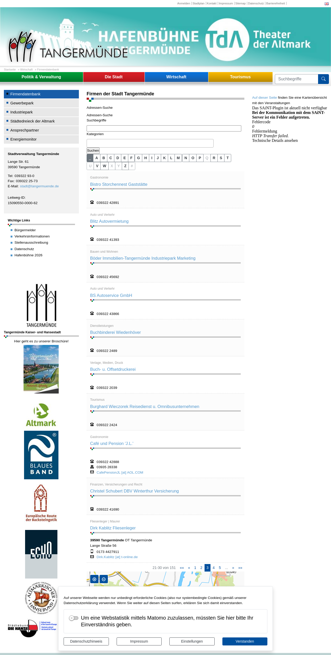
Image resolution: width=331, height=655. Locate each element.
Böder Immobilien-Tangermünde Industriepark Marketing (143, 258)
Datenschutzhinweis (86, 641)
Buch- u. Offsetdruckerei (113, 369)
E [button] (124, 158)
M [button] (178, 158)
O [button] (192, 158)
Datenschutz (256, 3)
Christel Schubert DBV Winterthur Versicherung (134, 491)
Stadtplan (198, 3)
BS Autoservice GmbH (111, 295)
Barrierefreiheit (275, 3)
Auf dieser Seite (264, 97)
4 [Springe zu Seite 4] (214, 568)
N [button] (185, 158)
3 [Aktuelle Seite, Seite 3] (208, 568)
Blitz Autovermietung (109, 221)
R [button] (214, 158)
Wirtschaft (26, 69)
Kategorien (95, 134)
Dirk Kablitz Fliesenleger (113, 528)
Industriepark (21, 112)
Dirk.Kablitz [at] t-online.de (117, 557)
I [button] (151, 158)
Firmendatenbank (48, 69)
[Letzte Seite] (240, 568)
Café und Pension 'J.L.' (111, 443)
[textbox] (89, 143)
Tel (10, 176)
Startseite (10, 69)
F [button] (131, 158)
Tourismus (240, 77)
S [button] (221, 158)
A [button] (96, 158)
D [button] (117, 158)
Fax (11, 181)
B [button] (103, 158)
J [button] (158, 158)
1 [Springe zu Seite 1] (195, 568)
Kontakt (211, 3)
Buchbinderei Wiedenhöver (115, 332)
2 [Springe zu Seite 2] (201, 568)
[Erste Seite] (182, 568)
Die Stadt (114, 77)
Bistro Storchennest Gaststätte (118, 184)
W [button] (104, 166)
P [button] (200, 158)
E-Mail (13, 186)
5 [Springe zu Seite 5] (220, 568)
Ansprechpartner (24, 130)
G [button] (138, 158)
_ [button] (90, 158)
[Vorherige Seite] (189, 568)
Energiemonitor (23, 139)
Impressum (139, 641)
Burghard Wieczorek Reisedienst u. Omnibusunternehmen (144, 406)
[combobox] (150, 143)
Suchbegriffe (96, 120)
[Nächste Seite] (233, 568)
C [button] (110, 158)
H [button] (145, 158)
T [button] (228, 158)
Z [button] (125, 166)
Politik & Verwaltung (41, 77)
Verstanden (245, 641)
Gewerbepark (22, 103)
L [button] (171, 158)
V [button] (97, 166)
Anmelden (183, 3)
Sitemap (240, 3)
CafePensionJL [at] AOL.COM (120, 472)
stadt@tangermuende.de (39, 186)
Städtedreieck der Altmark (32, 121)
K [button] (164, 158)
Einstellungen (192, 641)
